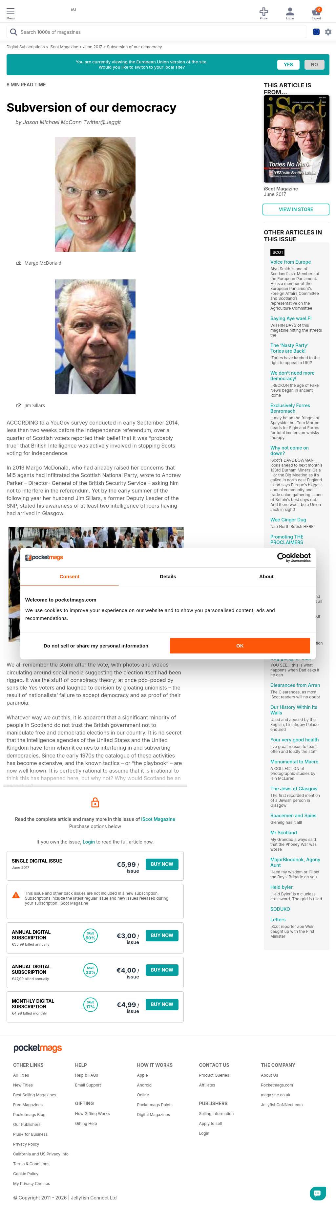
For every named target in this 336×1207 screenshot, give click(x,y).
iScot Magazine (64, 46)
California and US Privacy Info (41, 1154)
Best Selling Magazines (34, 1094)
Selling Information (216, 1113)
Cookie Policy (25, 1173)
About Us (269, 1075)
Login (89, 842)
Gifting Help (86, 1123)
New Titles (23, 1085)
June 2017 (92, 46)
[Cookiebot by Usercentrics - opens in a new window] (282, 557)
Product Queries (214, 1075)
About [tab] (266, 576)
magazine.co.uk (275, 1094)
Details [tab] (168, 576)
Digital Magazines (153, 1114)
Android (144, 1085)
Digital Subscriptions (26, 46)
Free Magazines (28, 1104)
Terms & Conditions (31, 1163)
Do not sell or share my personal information (96, 645)
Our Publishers (26, 1124)
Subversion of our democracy (134, 46)
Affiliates (207, 1085)
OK (240, 645)
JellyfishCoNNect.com (282, 1104)
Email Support (88, 1085)
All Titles (21, 1075)
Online (143, 1094)
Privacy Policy (26, 1144)
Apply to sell (210, 1123)
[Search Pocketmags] (13, 33)
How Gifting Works (92, 1113)
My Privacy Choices (31, 1183)
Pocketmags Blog (29, 1114)
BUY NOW (162, 864)
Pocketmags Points (155, 1104)
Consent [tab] (70, 576)
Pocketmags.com (277, 1085)
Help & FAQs (86, 1075)
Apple (142, 1075)
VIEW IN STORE (296, 209)
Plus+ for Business (30, 1134)
